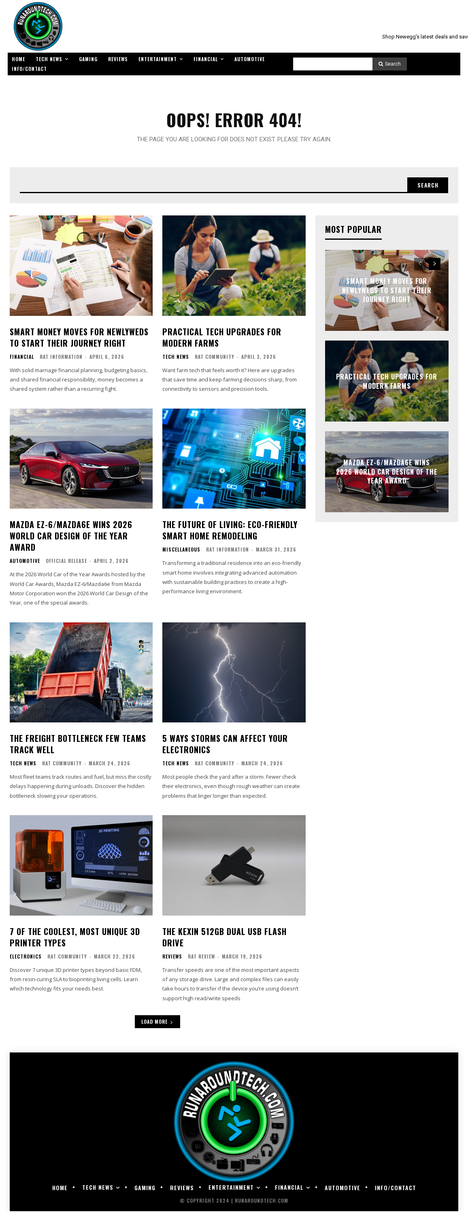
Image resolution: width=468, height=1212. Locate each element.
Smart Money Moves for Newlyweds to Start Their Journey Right (79, 337)
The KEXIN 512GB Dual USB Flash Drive (224, 937)
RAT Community (214, 357)
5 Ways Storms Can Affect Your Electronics (225, 744)
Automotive (25, 561)
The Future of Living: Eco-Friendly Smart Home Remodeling (230, 531)
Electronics (26, 956)
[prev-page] (420, 265)
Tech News (175, 357)
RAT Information (61, 357)
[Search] (389, 64)
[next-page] (434, 265)
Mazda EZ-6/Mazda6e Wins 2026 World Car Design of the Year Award (71, 536)
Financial (22, 357)
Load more (157, 1022)
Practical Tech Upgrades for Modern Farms (221, 337)
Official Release (66, 561)
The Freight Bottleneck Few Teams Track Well (78, 744)
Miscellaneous (181, 550)
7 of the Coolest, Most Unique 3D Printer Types (75, 937)
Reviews (172, 956)
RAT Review (201, 956)
